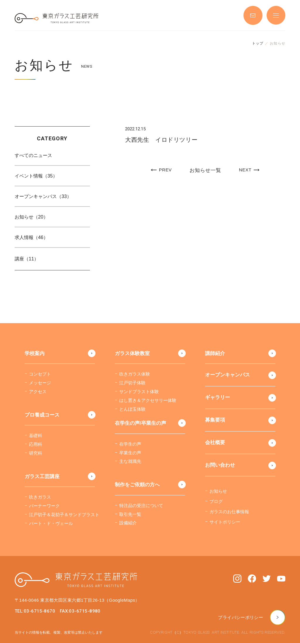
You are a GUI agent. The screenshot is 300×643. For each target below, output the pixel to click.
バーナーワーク (44, 505)
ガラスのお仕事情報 (229, 511)
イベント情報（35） (36, 175)
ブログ (216, 501)
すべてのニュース (33, 155)
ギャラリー (217, 397)
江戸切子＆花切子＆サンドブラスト (64, 514)
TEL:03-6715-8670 (35, 611)
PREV (161, 170)
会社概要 (215, 442)
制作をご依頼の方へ (137, 484)
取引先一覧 (130, 514)
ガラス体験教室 (132, 353)
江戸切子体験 (132, 382)
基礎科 (35, 435)
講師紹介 (215, 353)
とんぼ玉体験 (132, 409)
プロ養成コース (42, 415)
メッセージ (40, 382)
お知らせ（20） (31, 216)
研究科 (35, 453)
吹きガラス (40, 496)
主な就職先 (130, 461)
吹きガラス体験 (134, 373)
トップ (258, 43)
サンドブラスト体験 (139, 391)
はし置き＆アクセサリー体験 (147, 400)
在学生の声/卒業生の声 (140, 423)
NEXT (249, 170)
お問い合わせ (220, 465)
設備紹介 (128, 522)
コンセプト (40, 373)
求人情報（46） (31, 237)
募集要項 (215, 420)
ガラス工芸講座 (42, 476)
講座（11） (27, 258)
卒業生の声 (130, 452)
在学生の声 (130, 443)
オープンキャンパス (227, 375)
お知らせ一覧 (205, 170)
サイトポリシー (224, 521)
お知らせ (218, 491)
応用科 (35, 444)
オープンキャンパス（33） (43, 196)
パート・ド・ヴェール (51, 523)
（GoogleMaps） (121, 600)
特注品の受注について (141, 505)
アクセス (38, 391)
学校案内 (35, 353)
